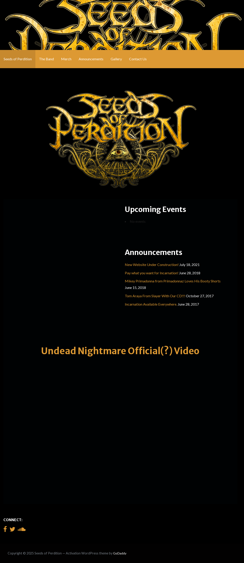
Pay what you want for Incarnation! (151, 273)
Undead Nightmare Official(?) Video (120, 351)
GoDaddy (119, 553)
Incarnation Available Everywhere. (151, 304)
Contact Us (138, 59)
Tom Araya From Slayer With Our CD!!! (155, 296)
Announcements (91, 59)
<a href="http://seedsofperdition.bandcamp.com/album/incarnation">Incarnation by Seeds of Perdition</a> (57, 271)
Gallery (116, 59)
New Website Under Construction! (152, 264)
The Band (46, 59)
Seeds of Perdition (18, 59)
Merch (66, 59)
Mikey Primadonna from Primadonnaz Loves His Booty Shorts (173, 281)
